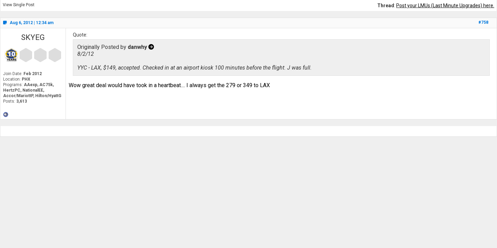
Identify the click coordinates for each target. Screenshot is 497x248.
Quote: (80, 35)
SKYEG (33, 37)
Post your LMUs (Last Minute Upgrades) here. (445, 5)
